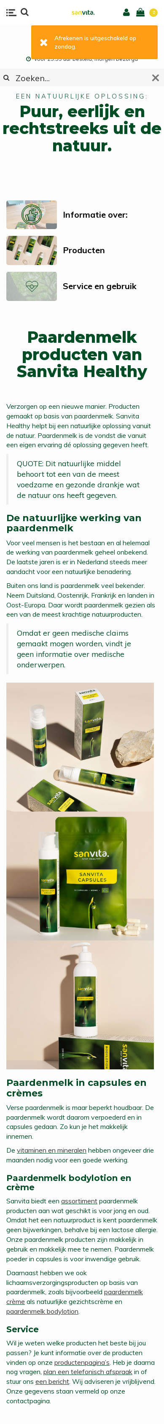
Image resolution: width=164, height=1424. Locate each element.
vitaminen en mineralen (51, 1150)
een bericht (52, 1381)
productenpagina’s (82, 1362)
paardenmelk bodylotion (42, 1311)
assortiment (79, 1201)
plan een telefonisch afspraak (87, 1371)
